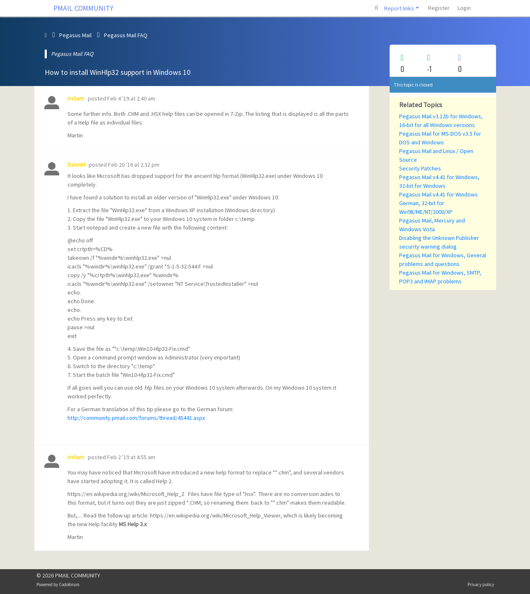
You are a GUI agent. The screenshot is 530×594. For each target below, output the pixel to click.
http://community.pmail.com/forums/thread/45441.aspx (136, 418)
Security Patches (420, 168)
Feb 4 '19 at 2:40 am (131, 98)
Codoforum (69, 584)
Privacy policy (480, 584)
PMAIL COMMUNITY (83, 8)
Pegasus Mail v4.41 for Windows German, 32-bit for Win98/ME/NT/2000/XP (438, 203)
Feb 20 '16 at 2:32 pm (133, 164)
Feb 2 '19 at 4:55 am (131, 457)
